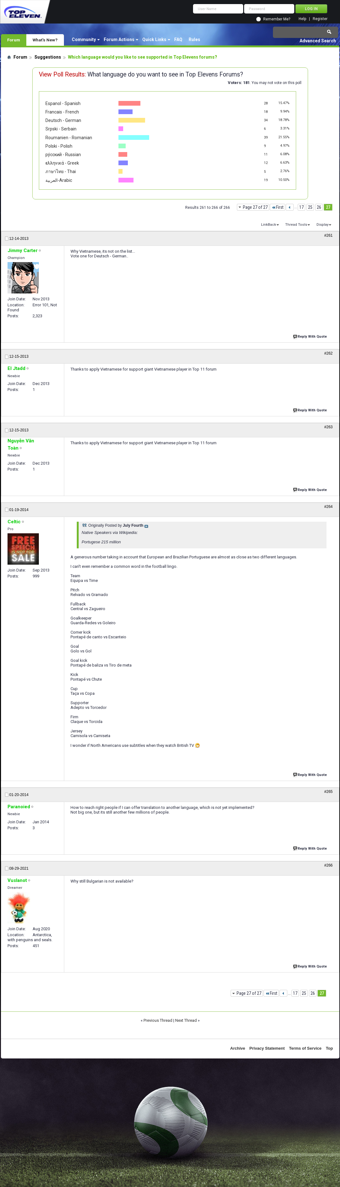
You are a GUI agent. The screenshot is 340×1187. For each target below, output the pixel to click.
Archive (237, 1048)
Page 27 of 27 (255, 207)
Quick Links (154, 39)
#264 (328, 506)
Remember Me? (276, 19)
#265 (328, 791)
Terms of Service (305, 1048)
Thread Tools (296, 225)
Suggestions (47, 57)
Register (320, 19)
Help (302, 19)
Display (322, 225)
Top (329, 1048)
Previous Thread (158, 1020)
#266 (328, 865)
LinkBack (268, 225)
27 (328, 207)
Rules (194, 39)
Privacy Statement (267, 1048)
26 (319, 207)
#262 (328, 353)
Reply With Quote (310, 336)
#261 (328, 235)
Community (84, 39)
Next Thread (186, 1020)
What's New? (45, 39)
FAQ (178, 39)
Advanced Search (318, 40)
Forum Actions (119, 39)
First (277, 207)
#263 (328, 427)
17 (301, 207)
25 (310, 207)
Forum (13, 39)
